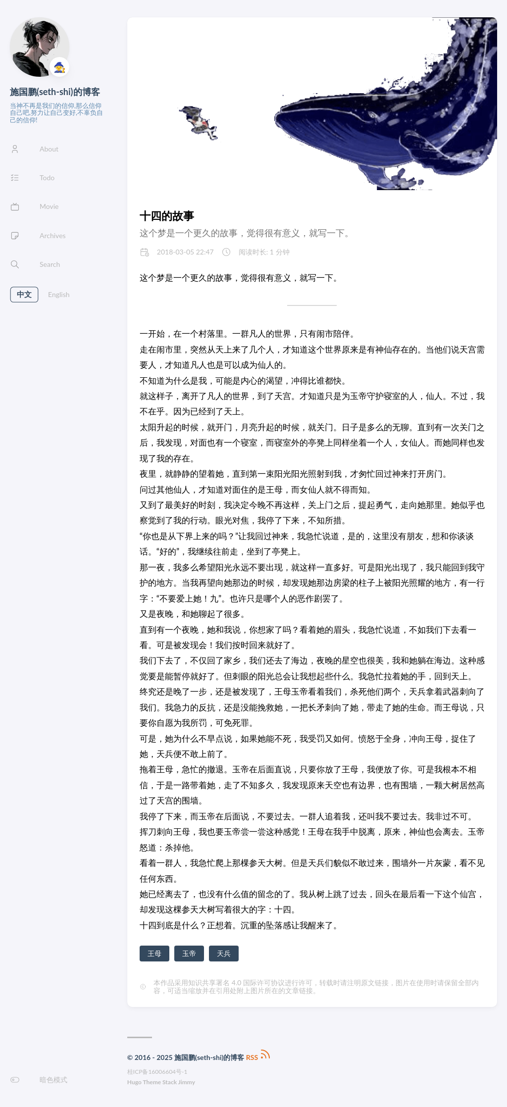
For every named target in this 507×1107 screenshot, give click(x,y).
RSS (259, 1057)
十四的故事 (167, 215)
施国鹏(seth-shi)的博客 (55, 91)
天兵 (224, 953)
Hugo (134, 1082)
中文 (24, 294)
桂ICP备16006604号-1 (157, 1071)
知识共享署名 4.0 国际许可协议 (236, 982)
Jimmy (186, 1082)
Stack (169, 1082)
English (59, 294)
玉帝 (189, 953)
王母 (154, 953)
